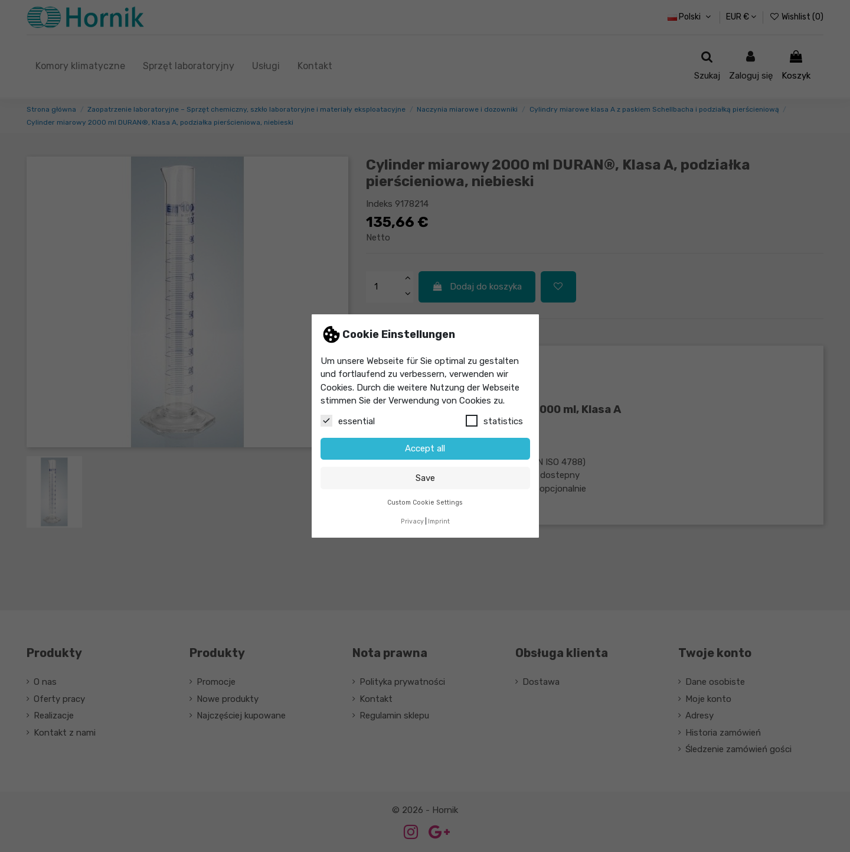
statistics (494, 421)
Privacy (412, 521)
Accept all (425, 448)
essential (348, 421)
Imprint (439, 521)
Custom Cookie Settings (425, 502)
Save (425, 478)
